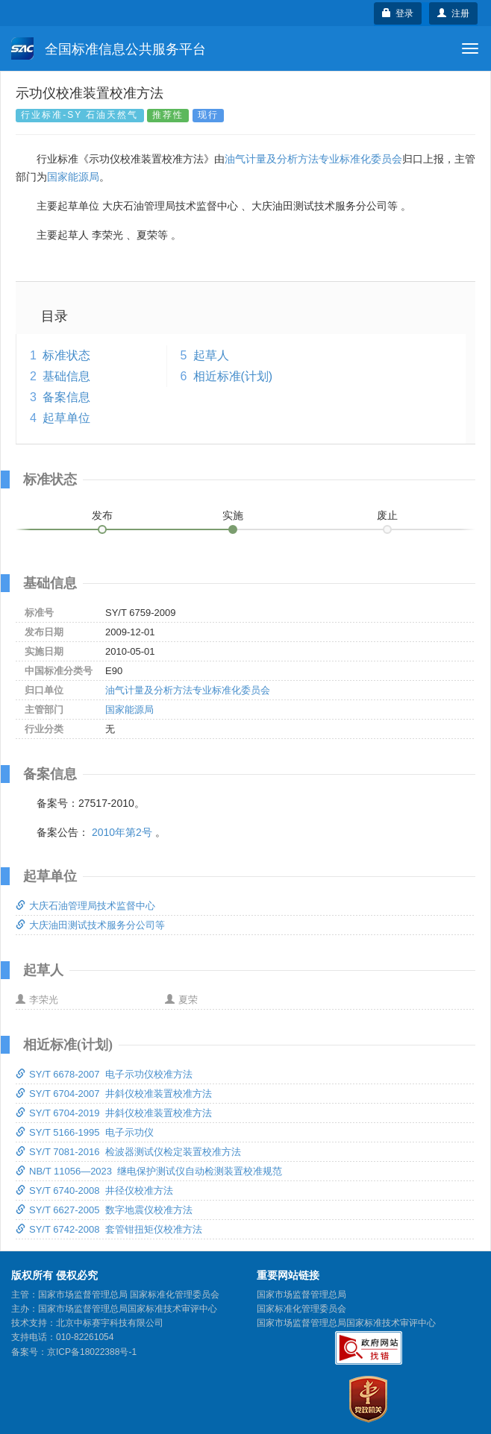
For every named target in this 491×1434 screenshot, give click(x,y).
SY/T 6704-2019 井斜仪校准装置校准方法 (114, 1113)
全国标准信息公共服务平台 (108, 48)
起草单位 (66, 418)
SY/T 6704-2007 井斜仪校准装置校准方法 (114, 1093)
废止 (387, 515)
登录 (398, 13)
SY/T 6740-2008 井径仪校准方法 (94, 1190)
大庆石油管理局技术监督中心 (85, 905)
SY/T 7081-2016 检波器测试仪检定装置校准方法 (128, 1151)
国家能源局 (73, 177)
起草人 (211, 355)
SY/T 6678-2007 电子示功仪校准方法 (104, 1074)
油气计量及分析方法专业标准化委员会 (313, 159)
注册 (453, 13)
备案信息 (66, 397)
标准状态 (66, 355)
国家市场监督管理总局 (301, 1294)
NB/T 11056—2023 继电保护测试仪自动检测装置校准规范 (149, 1171)
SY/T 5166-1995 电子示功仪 (85, 1132)
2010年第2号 (122, 832)
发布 (102, 515)
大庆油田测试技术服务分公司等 (90, 925)
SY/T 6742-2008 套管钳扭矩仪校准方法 (109, 1229)
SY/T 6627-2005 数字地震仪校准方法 (104, 1210)
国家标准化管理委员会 (301, 1309)
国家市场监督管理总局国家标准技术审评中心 (346, 1323)
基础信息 (66, 376)
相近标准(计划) (233, 376)
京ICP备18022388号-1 (92, 1352)
